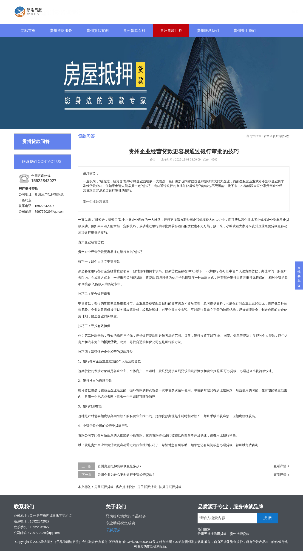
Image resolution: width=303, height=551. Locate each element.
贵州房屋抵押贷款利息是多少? (119, 466)
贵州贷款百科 (134, 30)
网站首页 (28, 30)
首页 (266, 136)
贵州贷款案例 (98, 30)
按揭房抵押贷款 (170, 487)
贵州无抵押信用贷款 (212, 534)
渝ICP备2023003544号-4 (140, 542)
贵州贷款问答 (171, 30)
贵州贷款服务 (61, 30)
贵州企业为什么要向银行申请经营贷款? (126, 474)
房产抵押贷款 (125, 487)
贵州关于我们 (245, 30)
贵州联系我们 (208, 30)
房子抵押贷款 (147, 487)
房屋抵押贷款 (103, 487)
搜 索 (279, 11)
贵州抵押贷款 (239, 534)
